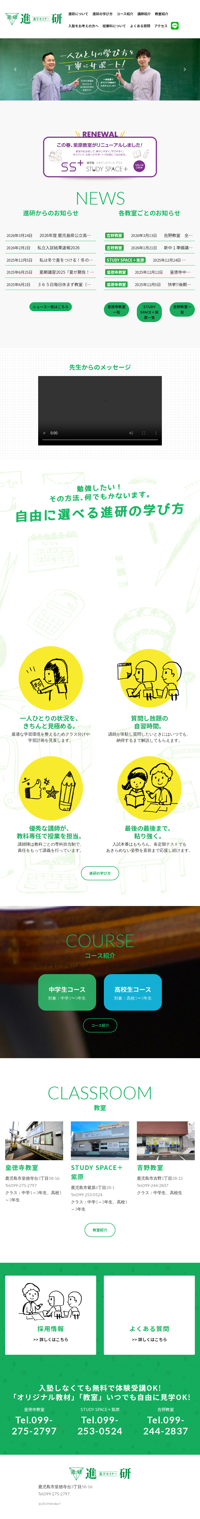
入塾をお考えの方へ (83, 25)
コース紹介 (125, 13)
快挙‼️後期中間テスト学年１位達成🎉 (150, 284)
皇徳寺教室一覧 (116, 309)
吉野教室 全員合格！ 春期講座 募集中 (150, 235)
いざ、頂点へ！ (150, 260)
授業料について (114, 25)
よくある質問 (140, 25)
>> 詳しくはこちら (50, 1339)
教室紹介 (161, 13)
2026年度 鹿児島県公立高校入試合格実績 (51, 235)
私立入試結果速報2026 (43, 247)
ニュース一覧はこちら (51, 306)
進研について (78, 13)
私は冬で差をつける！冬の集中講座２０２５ (51, 260)
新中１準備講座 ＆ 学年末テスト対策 (150, 247)
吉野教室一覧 (182, 309)
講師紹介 (144, 13)
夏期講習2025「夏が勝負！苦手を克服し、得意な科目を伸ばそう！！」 (51, 272)
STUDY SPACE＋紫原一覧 (149, 312)
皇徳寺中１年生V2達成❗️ (150, 272)
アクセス (161, 25)
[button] (15, 69)
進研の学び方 (103, 13)
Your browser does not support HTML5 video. (100, 410)
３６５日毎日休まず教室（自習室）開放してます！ (51, 284)
